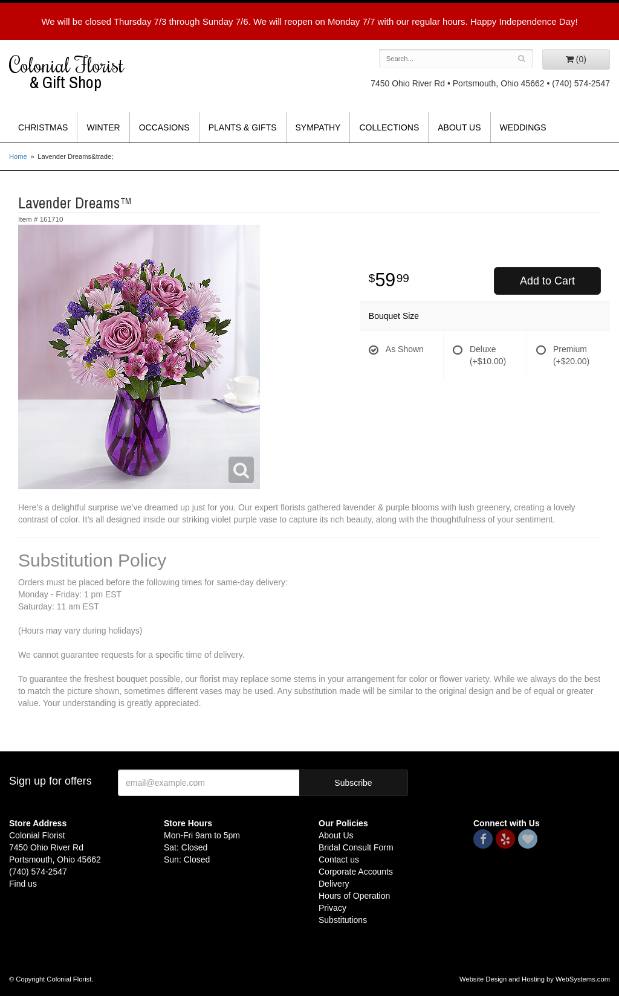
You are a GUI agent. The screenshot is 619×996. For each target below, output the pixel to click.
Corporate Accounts (356, 871)
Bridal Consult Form (356, 847)
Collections (389, 127)
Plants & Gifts (243, 127)
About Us (459, 127)
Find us (23, 883)
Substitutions (343, 920)
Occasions (164, 127)
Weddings (523, 127)
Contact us (339, 859)
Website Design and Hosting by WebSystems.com (534, 979)
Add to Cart (547, 281)
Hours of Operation (354, 896)
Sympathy (318, 127)
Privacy (332, 908)
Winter (103, 127)
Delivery (334, 883)
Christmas (43, 127)
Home (18, 156)
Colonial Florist (77, 72)
